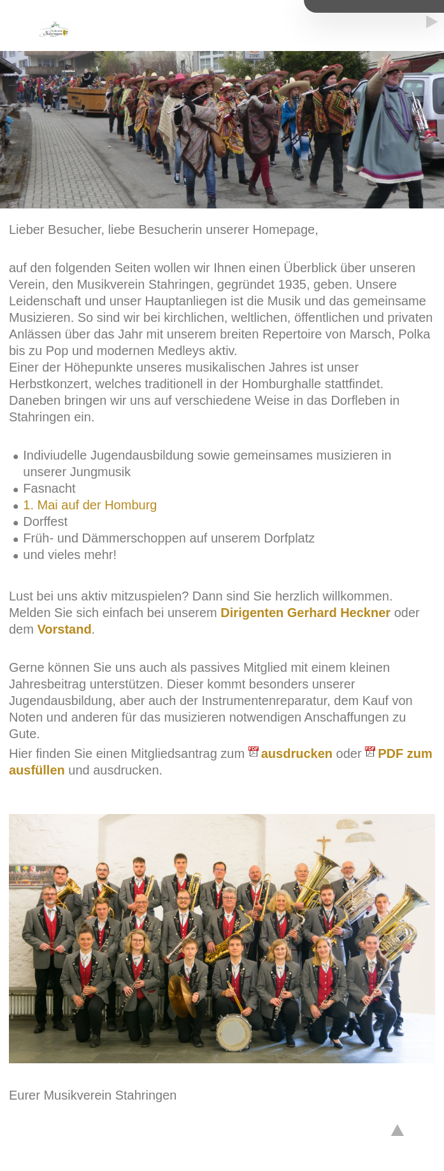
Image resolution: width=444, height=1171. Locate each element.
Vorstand (64, 629)
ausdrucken (297, 753)
